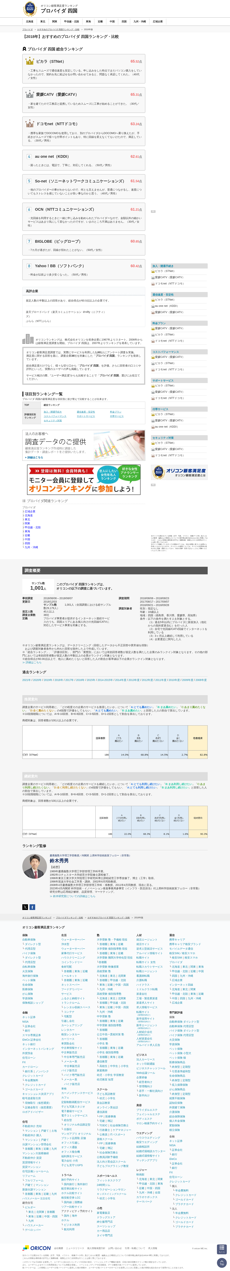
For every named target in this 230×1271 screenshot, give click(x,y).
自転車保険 (29, 966)
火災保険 (27, 971)
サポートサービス (86, 416)
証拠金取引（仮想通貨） (39, 1107)
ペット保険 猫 (177, 1057)
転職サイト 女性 (146, 962)
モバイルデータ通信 (181, 948)
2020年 (37, 679)
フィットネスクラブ (109, 1180)
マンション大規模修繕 (35, 1153)
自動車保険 (29, 939)
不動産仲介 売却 (32, 1126)
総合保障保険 (177, 1116)
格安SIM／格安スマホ (182, 953)
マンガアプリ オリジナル (76, 1133)
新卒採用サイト (145, 1020)
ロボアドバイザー (33, 1111)
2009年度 (187, 679)
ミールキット (69, 975)
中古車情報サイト (71, 1047)
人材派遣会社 (144, 1040)
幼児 (102, 1098)
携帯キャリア (177, 939)
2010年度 (174, 679)
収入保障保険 (180, 1084)
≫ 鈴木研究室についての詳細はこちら (73, 896)
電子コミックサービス (74, 1115)
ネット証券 (29, 1017)
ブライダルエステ (147, 1109)
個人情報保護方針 (96, 1248)
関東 (27, 523)
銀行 (27, 1030)
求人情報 (152, 1248)
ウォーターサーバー (73, 939)
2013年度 (134, 679)
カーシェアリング (71, 1025)
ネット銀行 (29, 1044)
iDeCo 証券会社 (31, 1039)
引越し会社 (68, 1020)
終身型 (176, 1066)
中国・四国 (51, 1216)
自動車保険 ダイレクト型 (184, 1021)
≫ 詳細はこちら (32, 662)
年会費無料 (31, 1080)
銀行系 (29, 1071)
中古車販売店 (69, 1052)
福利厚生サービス (71, 1156)
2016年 (80, 679)
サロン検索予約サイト (149, 1123)
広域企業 (30, 511)
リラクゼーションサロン (111, 1189)
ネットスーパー (70, 984)
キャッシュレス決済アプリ (38, 1093)
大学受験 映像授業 (108, 966)
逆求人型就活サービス (149, 948)
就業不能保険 (177, 1098)
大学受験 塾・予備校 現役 (112, 939)
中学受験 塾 (104, 1016)
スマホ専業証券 (31, 1035)
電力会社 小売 (69, 1160)
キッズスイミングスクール (111, 1193)
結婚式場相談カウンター (151, 1151)
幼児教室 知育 (105, 1079)
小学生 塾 (102, 1043)
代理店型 (30, 948)
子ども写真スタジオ (73, 1106)
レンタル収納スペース (77, 1007)
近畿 (27, 535)
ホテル (65, 1220)
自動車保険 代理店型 (181, 1026)
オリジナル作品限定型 (77, 1124)
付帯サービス (117, 416)
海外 (74, 1215)
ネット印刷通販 (145, 1063)
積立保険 (174, 1129)
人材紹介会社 (144, 1033)
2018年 (58, 679)
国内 (66, 1215)
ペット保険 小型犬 (180, 1053)
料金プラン (115, 412)
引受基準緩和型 (181, 1071)
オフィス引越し (70, 1142)
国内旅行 (69, 1184)
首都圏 (29, 1148)
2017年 (69, 679)
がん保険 (27, 993)
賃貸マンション (31, 1166)
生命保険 (27, 984)
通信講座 (102, 1111)
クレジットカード (33, 1075)
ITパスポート (118, 1134)
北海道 (29, 515)
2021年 (26, 679)
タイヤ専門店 (105, 1235)
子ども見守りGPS (72, 1165)
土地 (54, 1130)
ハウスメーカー (34, 1225)
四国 (27, 543)
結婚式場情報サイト (148, 1155)
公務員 (103, 1134)
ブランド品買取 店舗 (73, 1138)
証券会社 (30, 1026)
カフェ (65, 1097)
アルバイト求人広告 (148, 1044)
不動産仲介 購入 (32, 1135)
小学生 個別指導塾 (108, 1052)
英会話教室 (103, 1102)
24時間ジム (103, 1184)
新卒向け (144, 1095)
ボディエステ (144, 1118)
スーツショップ (106, 1226)
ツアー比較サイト (71, 1206)
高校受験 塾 (104, 971)
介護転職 (141, 980)
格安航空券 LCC (71, 1197)
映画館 (140, 1174)
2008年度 (201, 679)
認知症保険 (176, 1102)
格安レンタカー (70, 1034)
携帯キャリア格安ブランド (185, 944)
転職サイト (143, 957)
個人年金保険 (177, 1120)
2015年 (91, 679)
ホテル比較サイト (71, 1193)
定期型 (186, 1066)
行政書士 (104, 1129)
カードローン (30, 1066)
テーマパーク (144, 1201)
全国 (157, 1192)
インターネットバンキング (38, 1048)
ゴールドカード (34, 1089)
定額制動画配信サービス (75, 1102)
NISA (25, 1021)
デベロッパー (33, 1229)
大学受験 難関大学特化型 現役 (115, 957)
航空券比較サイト (71, 1188)
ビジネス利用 (72, 1224)
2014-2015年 (105, 679)
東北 (27, 519)
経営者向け (145, 1081)
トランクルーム (70, 1002)
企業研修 (141, 1077)
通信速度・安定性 (86, 412)
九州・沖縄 (31, 547)
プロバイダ (176, 962)
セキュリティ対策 (53, 420)
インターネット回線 (181, 984)
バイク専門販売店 (74, 1074)
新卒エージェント (147, 1026)
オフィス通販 (69, 1147)
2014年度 (120, 679)
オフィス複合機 (70, 1151)
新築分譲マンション (34, 1189)
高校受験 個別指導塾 (109, 993)
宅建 (102, 1120)
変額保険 (174, 1125)
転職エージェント (147, 971)
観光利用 (69, 1229)
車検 (64, 1088)
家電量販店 (103, 1212)
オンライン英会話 (107, 1107)
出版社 (68, 1129)
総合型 (68, 1120)
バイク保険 (29, 953)
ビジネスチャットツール (151, 1068)
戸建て (45, 1130)
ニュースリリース (75, 1248)
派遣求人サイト (145, 1002)
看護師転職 (143, 975)
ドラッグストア (106, 1217)
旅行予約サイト (70, 1179)
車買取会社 (68, 1043)
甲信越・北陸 (33, 527)
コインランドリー (71, 962)
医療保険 (27, 989)
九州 (54, 1148)
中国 (27, 539)
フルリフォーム (34, 1180)
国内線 (68, 1202)
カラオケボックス (147, 1197)
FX (24, 1062)
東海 (27, 531)
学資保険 (27, 998)
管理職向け (145, 1086)
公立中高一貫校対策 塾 (110, 1034)
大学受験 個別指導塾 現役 (112, 948)
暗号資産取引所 (31, 1098)
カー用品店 (103, 1230)
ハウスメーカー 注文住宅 (36, 1198)
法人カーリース (145, 1059)
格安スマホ (191, 957)
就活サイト (143, 944)
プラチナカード (184, 1204)
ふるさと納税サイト (73, 998)
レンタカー (68, 1029)
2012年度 (147, 679)
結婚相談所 (143, 1146)
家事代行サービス (71, 953)
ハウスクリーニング (73, 957)
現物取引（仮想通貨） (38, 1102)
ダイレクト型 (33, 944)
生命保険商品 (177, 1075)
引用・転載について (135, 1248)
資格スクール (105, 1139)
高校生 (103, 1066)
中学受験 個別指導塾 (109, 1025)
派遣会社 (141, 993)
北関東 (40, 1211)
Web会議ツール (145, 1072)
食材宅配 (66, 966)
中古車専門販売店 (74, 1056)
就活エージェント (147, 939)
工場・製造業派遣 (147, 998)
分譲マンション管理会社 (36, 1144)
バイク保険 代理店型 (181, 1035)
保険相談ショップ (33, 1002)
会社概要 (58, 1248)
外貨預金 (27, 1053)
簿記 (110, 1120)
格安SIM (177, 957)
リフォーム (29, 1175)
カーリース (68, 1038)
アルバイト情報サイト (149, 953)
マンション (31, 1130)
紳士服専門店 (105, 1221)
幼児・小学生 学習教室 (110, 1074)
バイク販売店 (69, 1070)
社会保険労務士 (119, 1125)
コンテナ (69, 1011)
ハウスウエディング (148, 1137)
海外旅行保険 (30, 975)
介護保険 (174, 1111)
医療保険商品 (177, 1062)
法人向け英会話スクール (111, 1161)
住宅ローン (29, 1057)
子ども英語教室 (106, 1093)
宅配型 (68, 1016)
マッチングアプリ (147, 1160)
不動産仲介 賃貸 (32, 1157)
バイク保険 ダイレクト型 (184, 1030)
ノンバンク (42, 1071)
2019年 (48, 679)
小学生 (125, 1066)
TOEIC (103, 1125)
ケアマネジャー (122, 1129)
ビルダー (30, 1207)
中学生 (114, 1066)
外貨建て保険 (177, 1107)
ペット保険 (29, 980)
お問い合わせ (115, 1248)
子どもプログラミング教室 (113, 1165)
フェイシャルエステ (148, 1114)
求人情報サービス (147, 1007)
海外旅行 (82, 1184)
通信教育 (102, 1061)
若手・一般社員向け (151, 1090)
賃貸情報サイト (31, 1162)
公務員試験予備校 (107, 1157)
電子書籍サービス (71, 1111)
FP (101, 1116)
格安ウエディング (147, 1142)
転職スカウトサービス (149, 966)
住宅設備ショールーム (35, 1171)
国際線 (78, 1202)
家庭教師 (102, 1070)
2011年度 (160, 679)
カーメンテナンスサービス (77, 1092)
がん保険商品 (177, 1089)
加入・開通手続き (53, 412)
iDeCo (173, 1158)
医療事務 (110, 1116)
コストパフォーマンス (55, 416)
